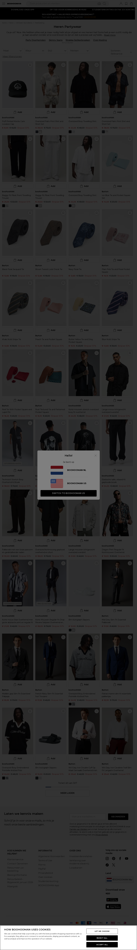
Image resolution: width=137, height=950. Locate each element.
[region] (68, 937)
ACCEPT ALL (102, 945)
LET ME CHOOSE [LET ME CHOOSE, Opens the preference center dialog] (102, 931)
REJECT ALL (102, 938)
